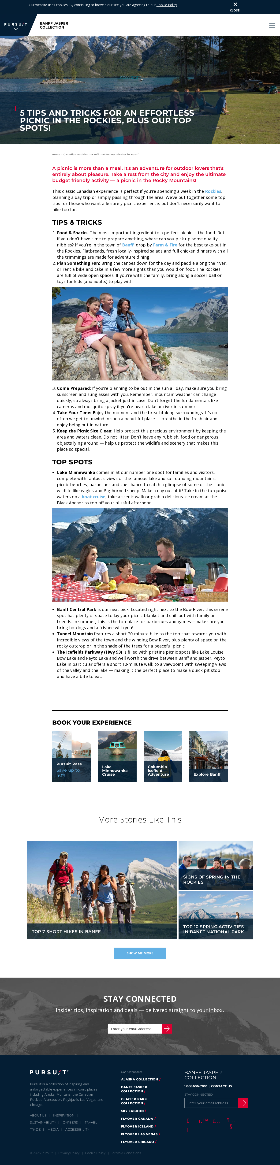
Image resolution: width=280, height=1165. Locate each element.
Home (56, 140)
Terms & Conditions (126, 1138)
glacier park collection (134, 1087)
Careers (70, 1108)
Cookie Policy (95, 1138)
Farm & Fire (165, 230)
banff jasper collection (134, 1075)
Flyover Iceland (137, 1112)
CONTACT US (221, 1072)
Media (53, 1115)
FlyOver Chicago (137, 1127)
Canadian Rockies (75, 140)
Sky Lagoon (132, 1096)
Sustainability (43, 1108)
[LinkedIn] (187, 1115)
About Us (38, 1101)
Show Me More (140, 939)
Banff (95, 140)
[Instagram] (216, 1106)
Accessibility (77, 1115)
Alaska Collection (139, 1065)
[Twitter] (202, 1106)
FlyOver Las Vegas (139, 1120)
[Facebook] (187, 1106)
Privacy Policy (69, 1138)
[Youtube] (230, 1106)
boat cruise (93, 482)
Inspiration (64, 1101)
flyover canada (137, 1104)
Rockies (213, 177)
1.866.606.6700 (195, 1072)
